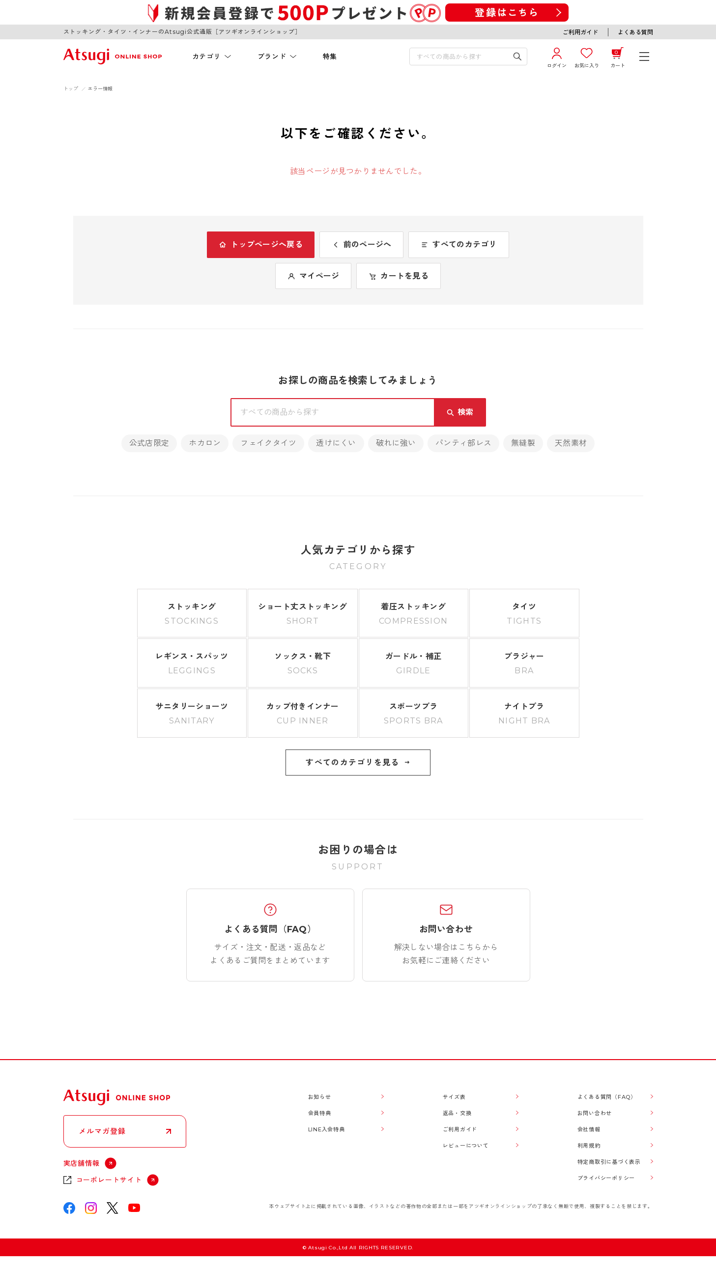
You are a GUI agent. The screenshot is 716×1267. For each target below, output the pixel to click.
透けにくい (336, 443)
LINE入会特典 (326, 1129)
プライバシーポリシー (606, 1178)
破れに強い (396, 443)
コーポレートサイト (109, 1180)
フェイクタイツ (268, 443)
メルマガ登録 (102, 1131)
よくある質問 (635, 32)
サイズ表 (454, 1097)
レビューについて (466, 1145)
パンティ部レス (463, 443)
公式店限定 (149, 443)
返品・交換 (457, 1113)
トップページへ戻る (261, 244)
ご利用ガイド (580, 32)
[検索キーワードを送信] (517, 56)
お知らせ (319, 1097)
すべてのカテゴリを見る (358, 762)
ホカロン (205, 443)
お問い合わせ (594, 1113)
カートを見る (399, 276)
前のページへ (362, 244)
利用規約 (589, 1145)
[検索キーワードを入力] (461, 56)
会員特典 (319, 1113)
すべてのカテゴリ (458, 244)
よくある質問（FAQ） (606, 1097)
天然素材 (571, 443)
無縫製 (523, 443)
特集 (330, 56)
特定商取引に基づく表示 (609, 1161)
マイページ (313, 276)
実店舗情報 (81, 1163)
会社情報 (589, 1129)
